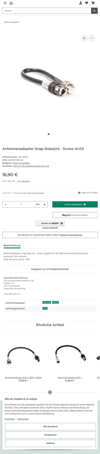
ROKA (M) (46, 302)
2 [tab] (51, 134)
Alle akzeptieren (50, 426)
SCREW (55, 302)
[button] (80, 3)
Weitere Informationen (71, 235)
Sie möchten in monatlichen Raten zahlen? (50, 235)
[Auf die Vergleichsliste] (84, 38)
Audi (45, 308)
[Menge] (21, 204)
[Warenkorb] (93, 3)
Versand (26, 181)
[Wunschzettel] (87, 3)
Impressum (10, 419)
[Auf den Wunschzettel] (92, 38)
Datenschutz (23, 419)
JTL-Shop (55, 450)
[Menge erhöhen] (44, 204)
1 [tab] (48, 134)
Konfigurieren (50, 435)
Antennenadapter (21, 163)
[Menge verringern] (5, 204)
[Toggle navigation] (5, 2)
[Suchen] (46, 11)
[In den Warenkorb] (4, 31)
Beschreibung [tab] (12, 245)
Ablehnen (50, 443)
